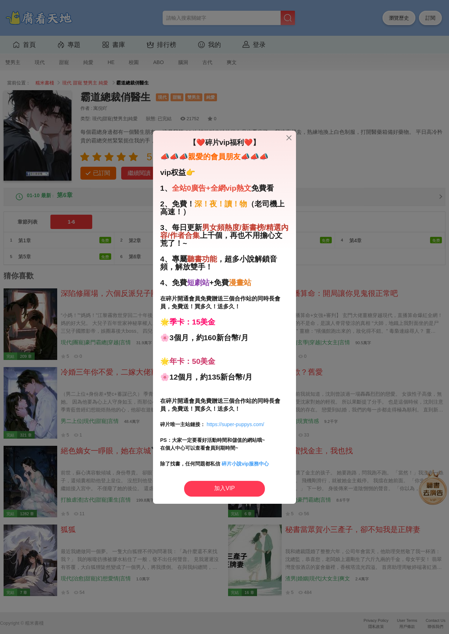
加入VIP (224, 488)
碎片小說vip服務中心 (245, 464)
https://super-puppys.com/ (235, 424)
